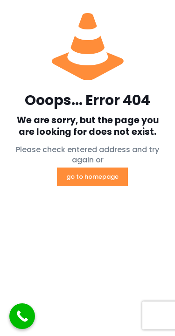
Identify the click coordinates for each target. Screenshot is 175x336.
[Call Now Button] (22, 316)
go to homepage (92, 176)
